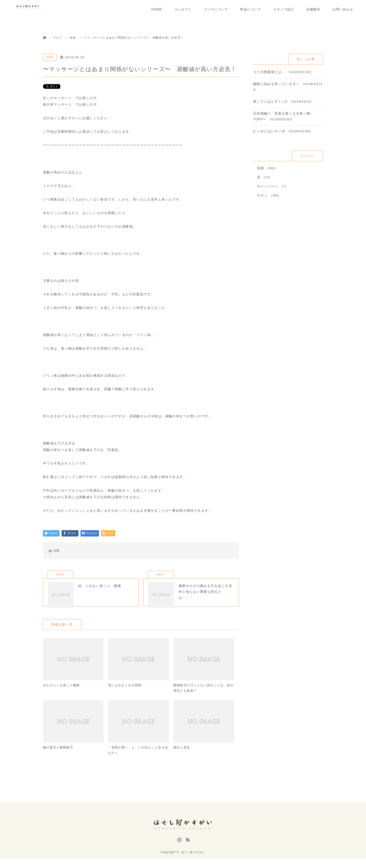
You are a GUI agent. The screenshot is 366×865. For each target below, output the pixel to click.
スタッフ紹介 (283, 9)
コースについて (216, 9)
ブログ (57, 37)
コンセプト (183, 9)
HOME (156, 9)
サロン (262, 195)
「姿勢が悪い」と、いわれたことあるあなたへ (136, 757)
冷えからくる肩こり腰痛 (62, 691)
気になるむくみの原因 (126, 691)
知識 (50, 57)
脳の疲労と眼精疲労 (59, 754)
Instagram (178, 847)
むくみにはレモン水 (269, 131)
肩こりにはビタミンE (270, 101)
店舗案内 (313, 9)
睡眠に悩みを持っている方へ (276, 84)
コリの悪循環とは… (269, 72)
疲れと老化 (182, 754)
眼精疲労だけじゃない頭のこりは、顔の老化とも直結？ (202, 694)
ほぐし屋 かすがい (193, 858)
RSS (187, 847)
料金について (250, 9)
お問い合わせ (342, 9)
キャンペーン (267, 186)
